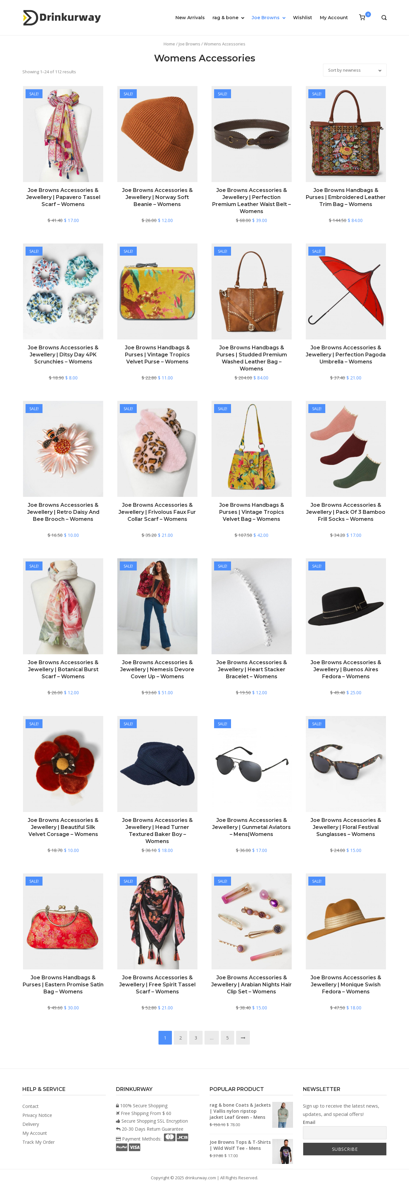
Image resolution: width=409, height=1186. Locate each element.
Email (309, 1122)
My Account (334, 17)
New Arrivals (190, 17)
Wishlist (302, 17)
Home (169, 44)
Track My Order (38, 1142)
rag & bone (225, 17)
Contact (30, 1106)
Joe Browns (266, 17)
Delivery (30, 1124)
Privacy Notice (37, 1115)
